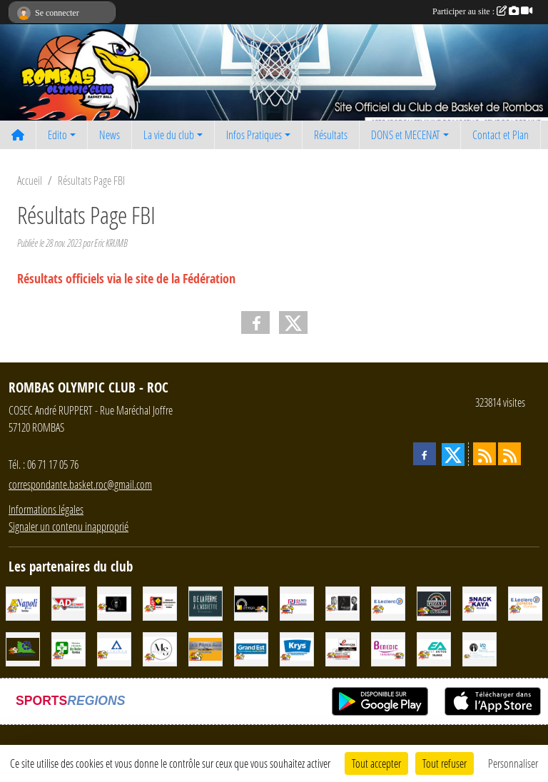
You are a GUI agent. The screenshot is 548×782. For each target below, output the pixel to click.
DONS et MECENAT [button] (405, 134)
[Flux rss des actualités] (484, 453)
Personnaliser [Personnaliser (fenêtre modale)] (513, 763)
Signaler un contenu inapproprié (68, 526)
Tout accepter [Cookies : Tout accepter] (376, 763)
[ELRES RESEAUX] (297, 601)
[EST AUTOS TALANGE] (434, 647)
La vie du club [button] (168, 134)
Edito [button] (57, 134)
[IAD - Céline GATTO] (479, 647)
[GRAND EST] (251, 647)
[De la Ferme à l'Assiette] (205, 601)
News (109, 134)
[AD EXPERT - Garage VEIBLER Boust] (68, 601)
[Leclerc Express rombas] (525, 601)
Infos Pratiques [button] (254, 134)
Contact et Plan (500, 134)
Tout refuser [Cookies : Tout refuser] (444, 763)
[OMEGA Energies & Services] (251, 601)
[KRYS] (297, 647)
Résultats (330, 134)
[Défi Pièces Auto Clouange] (205, 647)
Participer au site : (482, 11)
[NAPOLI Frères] (23, 601)
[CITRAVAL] (23, 647)
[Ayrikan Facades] (114, 647)
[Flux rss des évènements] (509, 453)
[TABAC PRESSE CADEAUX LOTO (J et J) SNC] (160, 601)
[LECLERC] (388, 601)
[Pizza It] (434, 601)
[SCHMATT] (114, 601)
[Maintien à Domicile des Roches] (68, 647)
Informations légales (46, 509)
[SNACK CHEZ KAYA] (479, 601)
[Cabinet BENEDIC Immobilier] (388, 647)
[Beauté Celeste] (342, 601)
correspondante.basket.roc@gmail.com (80, 484)
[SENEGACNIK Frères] (342, 647)
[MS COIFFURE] (160, 647)
